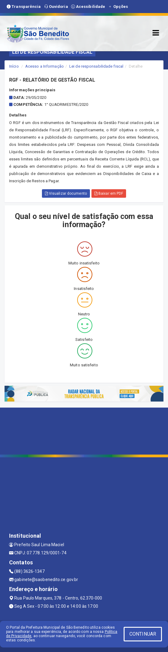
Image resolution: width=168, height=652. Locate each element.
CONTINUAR (142, 634)
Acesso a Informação (44, 66)
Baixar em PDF (108, 193)
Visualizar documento (66, 193)
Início (14, 66)
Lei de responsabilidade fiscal (96, 66)
